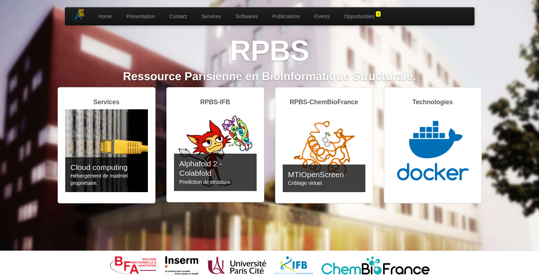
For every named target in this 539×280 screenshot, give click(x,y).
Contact (178, 16)
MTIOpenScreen (316, 174)
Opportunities (362, 15)
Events (322, 16)
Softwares (246, 16)
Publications (286, 16)
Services (211, 16)
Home (105, 16)
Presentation (141, 16)
